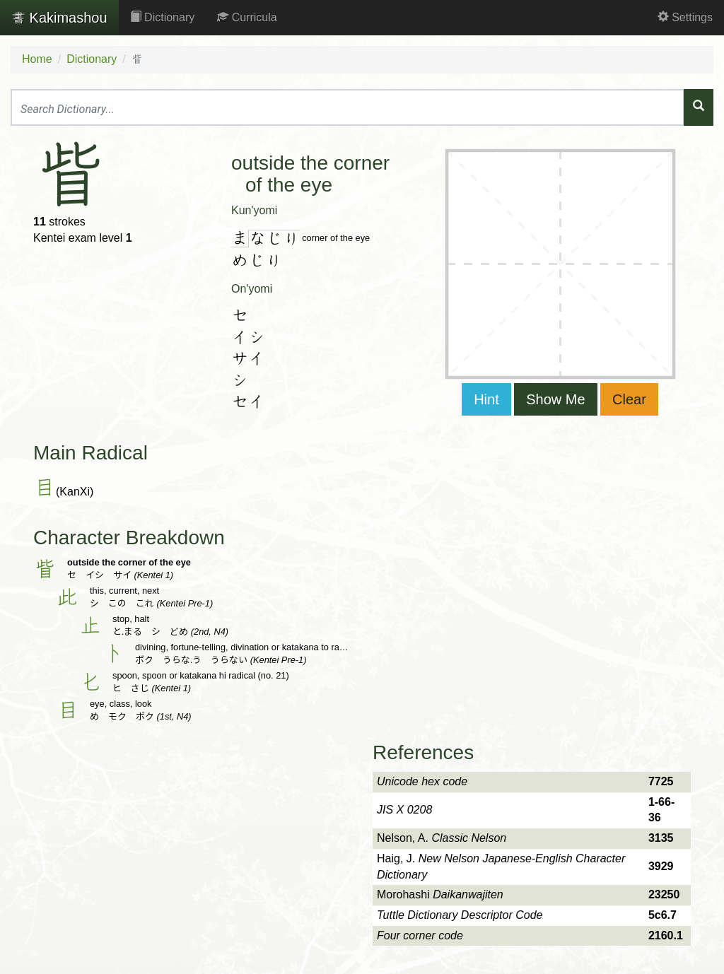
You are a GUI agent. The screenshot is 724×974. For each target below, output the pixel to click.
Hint (486, 399)
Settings (685, 17)
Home (37, 59)
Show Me (555, 399)
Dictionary (162, 17)
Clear (629, 399)
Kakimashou (59, 17)
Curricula (246, 17)
